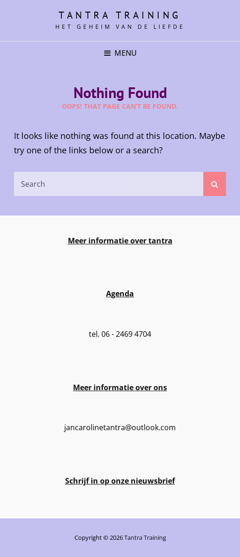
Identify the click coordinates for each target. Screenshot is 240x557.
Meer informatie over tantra (120, 241)
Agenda (120, 293)
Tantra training (120, 15)
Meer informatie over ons (120, 387)
